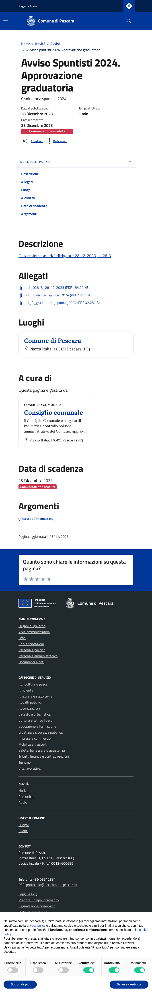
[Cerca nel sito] (129, 21)
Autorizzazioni (29, 708)
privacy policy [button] (36, 925)
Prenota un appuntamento (38, 900)
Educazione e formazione (37, 726)
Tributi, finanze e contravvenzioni (43, 756)
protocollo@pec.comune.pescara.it (52, 884)
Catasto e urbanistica (34, 714)
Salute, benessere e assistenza (41, 750)
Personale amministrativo (38, 656)
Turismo (24, 762)
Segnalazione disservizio (36, 906)
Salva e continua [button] (129, 984)
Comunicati (27, 796)
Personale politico (31, 650)
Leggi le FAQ (27, 894)
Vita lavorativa (29, 768)
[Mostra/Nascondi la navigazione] (5, 20)
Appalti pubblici (30, 702)
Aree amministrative (34, 632)
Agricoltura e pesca (32, 684)
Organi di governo (31, 626)
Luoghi (23, 824)
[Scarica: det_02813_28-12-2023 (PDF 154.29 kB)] (53, 288)
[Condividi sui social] (32, 141)
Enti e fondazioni (31, 644)
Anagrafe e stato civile (35, 696)
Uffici (22, 638)
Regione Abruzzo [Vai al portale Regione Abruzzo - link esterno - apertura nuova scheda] (29, 6)
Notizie (23, 790)
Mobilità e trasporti (32, 744)
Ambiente (25, 690)
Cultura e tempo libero (35, 720)
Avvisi (23, 802)
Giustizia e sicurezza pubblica (40, 732)
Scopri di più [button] (20, 984)
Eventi (23, 830)
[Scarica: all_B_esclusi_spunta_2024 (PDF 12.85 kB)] (55, 295)
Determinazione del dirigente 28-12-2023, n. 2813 (64, 255)
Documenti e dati (31, 662)
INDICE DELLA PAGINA (76, 161)
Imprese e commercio (34, 738)
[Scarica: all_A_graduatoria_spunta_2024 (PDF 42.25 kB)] (59, 303)
